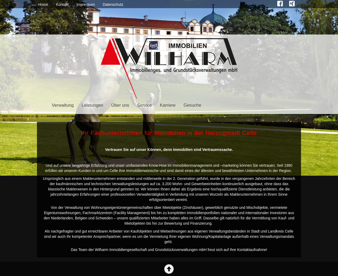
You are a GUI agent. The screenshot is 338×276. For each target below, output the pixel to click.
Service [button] (144, 105)
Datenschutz (113, 4)
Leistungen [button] (92, 105)
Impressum (86, 4)
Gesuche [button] (192, 105)
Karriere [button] (168, 105)
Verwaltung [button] (63, 105)
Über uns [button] (120, 105)
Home (43, 4)
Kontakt (62, 4)
